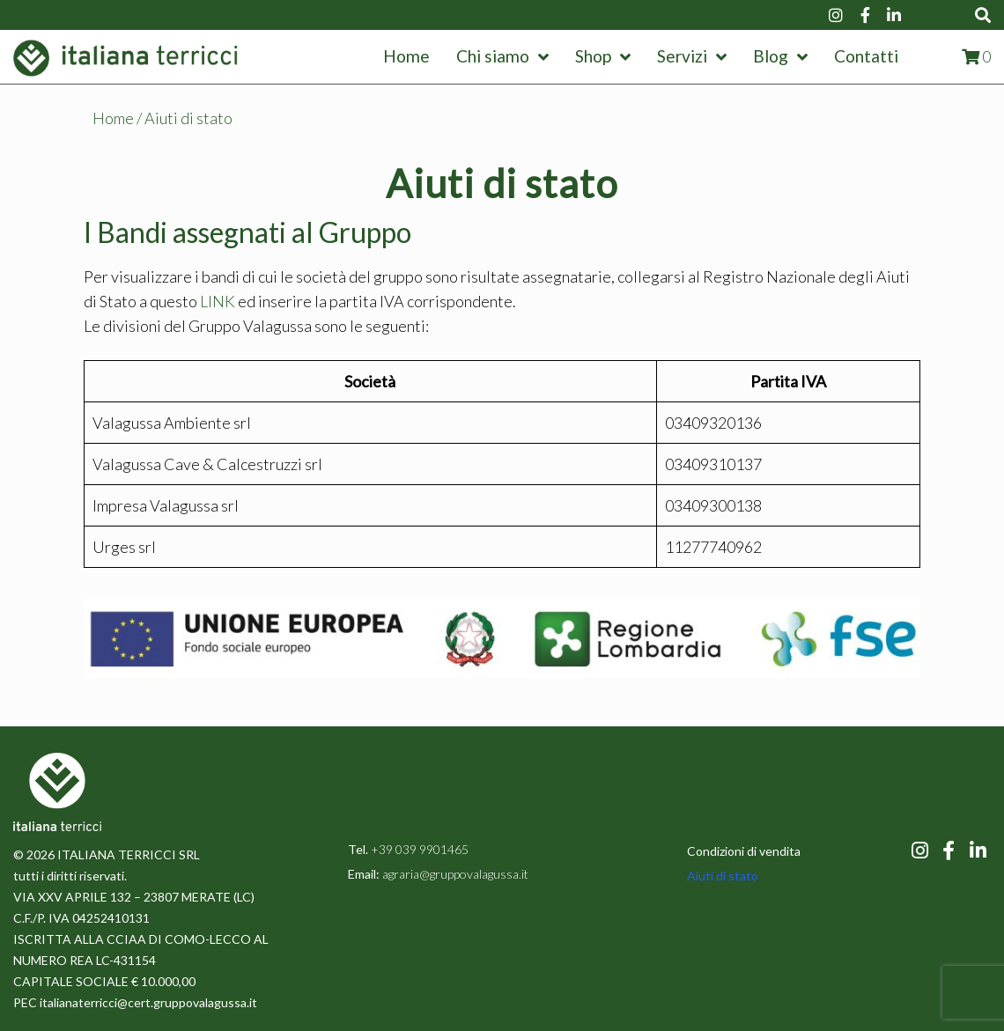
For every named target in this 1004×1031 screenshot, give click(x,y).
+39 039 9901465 (420, 849)
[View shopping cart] (976, 56)
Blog (780, 56)
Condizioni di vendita (744, 850)
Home (406, 56)
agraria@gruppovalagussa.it (454, 873)
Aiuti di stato (722, 875)
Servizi (692, 56)
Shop (603, 56)
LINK (217, 301)
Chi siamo (502, 56)
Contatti (866, 56)
